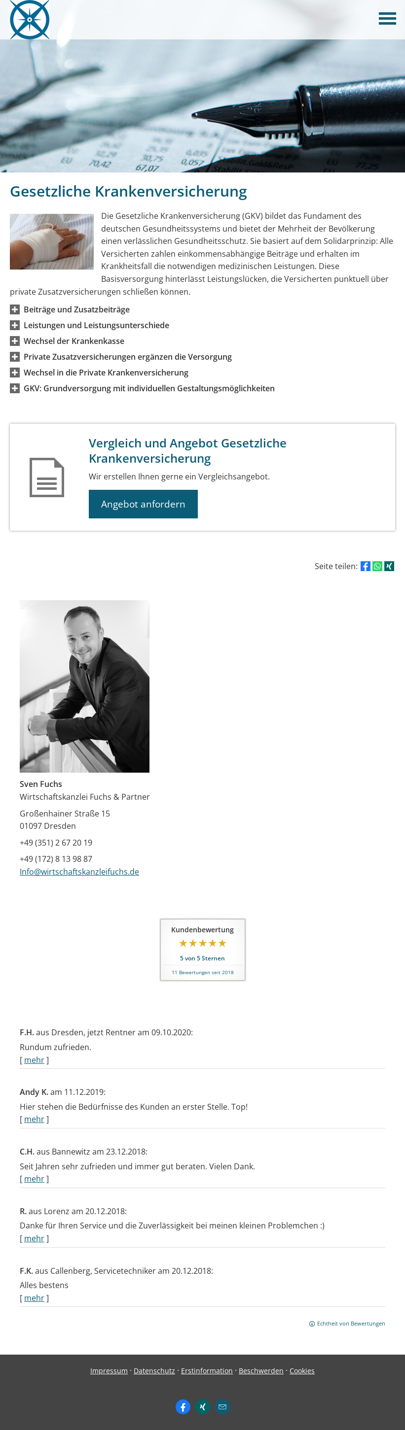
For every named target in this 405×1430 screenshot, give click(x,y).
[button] (77, 309)
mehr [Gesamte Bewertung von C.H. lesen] (34, 1178)
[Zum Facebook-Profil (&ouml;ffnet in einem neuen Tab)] (183, 1406)
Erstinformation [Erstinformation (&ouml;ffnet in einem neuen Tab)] (207, 1370)
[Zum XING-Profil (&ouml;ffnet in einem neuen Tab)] (202, 1406)
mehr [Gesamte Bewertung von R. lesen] (34, 1238)
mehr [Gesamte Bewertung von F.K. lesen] (34, 1298)
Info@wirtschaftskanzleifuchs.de (79, 871)
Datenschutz (154, 1370)
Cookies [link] (302, 1370)
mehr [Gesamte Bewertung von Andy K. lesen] (34, 1119)
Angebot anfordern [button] (143, 504)
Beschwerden (261, 1370)
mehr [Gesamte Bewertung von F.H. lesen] (34, 1060)
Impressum (109, 1370)
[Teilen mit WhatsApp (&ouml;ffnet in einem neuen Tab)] (377, 566)
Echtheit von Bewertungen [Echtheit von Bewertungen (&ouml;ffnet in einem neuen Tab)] (351, 1323)
